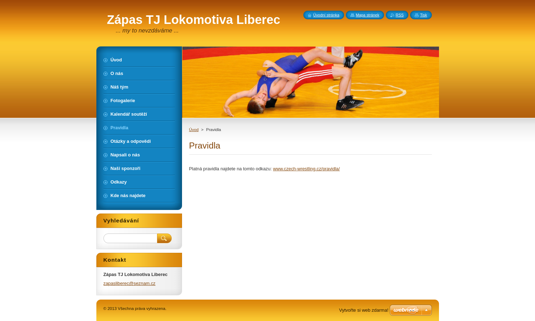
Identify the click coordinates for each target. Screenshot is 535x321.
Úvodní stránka (326, 15)
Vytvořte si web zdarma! (363, 310)
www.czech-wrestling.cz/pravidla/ (306, 168)
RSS (400, 15)
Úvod (194, 129)
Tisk (423, 15)
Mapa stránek (367, 15)
